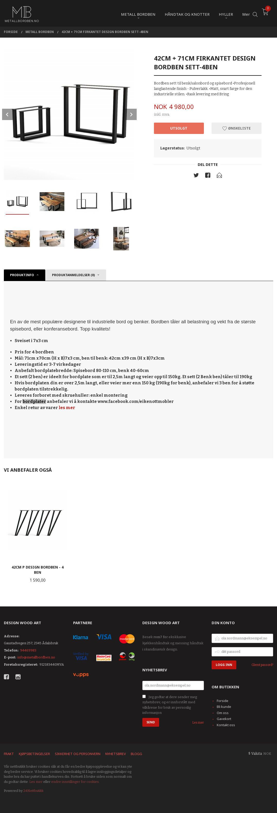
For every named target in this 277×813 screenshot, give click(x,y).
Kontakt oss (226, 725)
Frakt (9, 753)
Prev (7, 114)
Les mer (198, 722)
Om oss (223, 712)
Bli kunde (224, 706)
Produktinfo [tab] (22, 275)
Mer (246, 13)
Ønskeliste (236, 128)
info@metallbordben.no (36, 657)
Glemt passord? (262, 665)
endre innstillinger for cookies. (75, 782)
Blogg (136, 753)
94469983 (28, 650)
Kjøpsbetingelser (34, 753)
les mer (67, 407)
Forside (222, 700)
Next (131, 114)
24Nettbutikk (33, 791)
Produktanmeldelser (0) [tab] (73, 275)
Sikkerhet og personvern (77, 753)
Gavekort (224, 718)
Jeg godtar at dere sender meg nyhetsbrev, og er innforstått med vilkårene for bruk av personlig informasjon (169, 705)
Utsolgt (178, 128)
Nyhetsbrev (115, 753)
